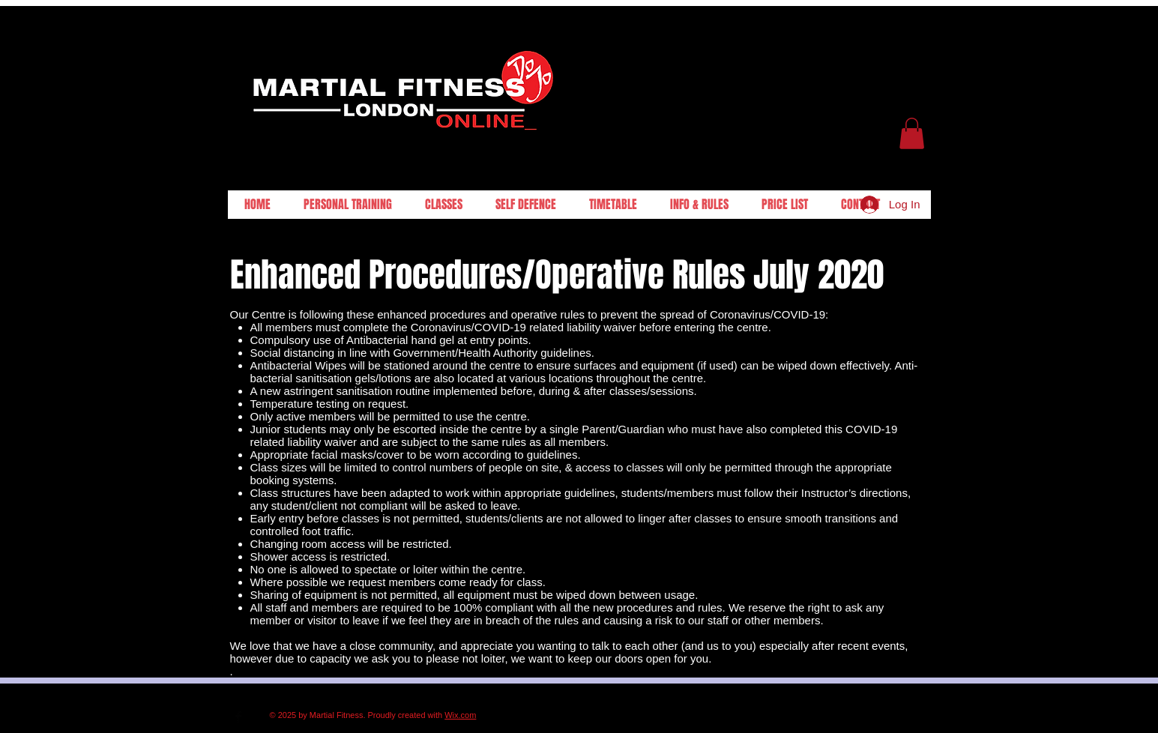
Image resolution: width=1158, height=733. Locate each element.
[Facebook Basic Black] (238, 717)
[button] (912, 133)
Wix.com (460, 715)
